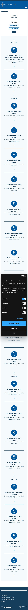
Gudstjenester (14, 25)
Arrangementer (14, 28)
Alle (14, 32)
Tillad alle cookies (14, 323)
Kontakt (3, 601)
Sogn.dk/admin (7, 607)
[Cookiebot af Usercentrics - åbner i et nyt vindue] (20, 276)
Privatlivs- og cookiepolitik (7, 599)
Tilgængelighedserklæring (7, 597)
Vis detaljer (20, 318)
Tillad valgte (14, 328)
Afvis (14, 333)
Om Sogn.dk (4, 595)
